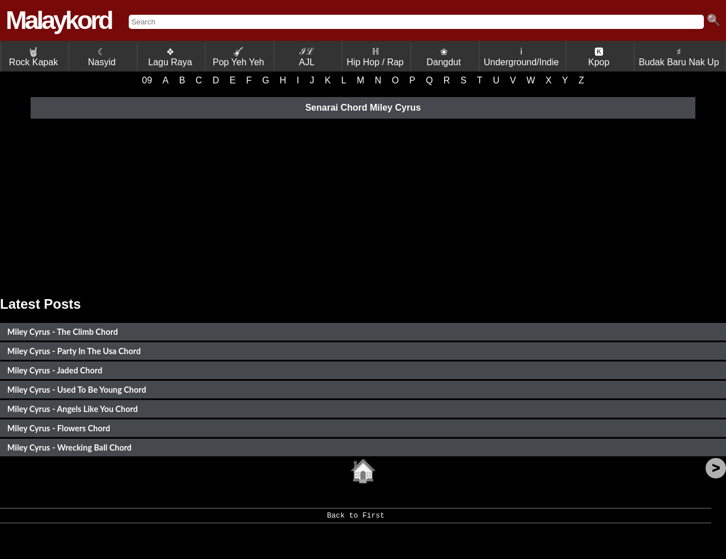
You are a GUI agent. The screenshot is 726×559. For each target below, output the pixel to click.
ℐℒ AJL (307, 57)
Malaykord (59, 20)
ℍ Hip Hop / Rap (375, 57)
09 (147, 80)
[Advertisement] (363, 205)
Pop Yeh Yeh (238, 57)
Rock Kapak (33, 57)
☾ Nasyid (102, 57)
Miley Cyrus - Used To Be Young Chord (76, 389)
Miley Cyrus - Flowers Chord (58, 428)
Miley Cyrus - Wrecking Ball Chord (69, 447)
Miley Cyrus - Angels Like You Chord (72, 409)
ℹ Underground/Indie (521, 57)
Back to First (355, 519)
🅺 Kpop (598, 57)
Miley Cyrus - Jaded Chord (55, 370)
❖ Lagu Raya (170, 57)
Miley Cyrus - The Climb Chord (62, 332)
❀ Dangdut (444, 57)
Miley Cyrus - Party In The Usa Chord (74, 351)
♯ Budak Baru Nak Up (679, 57)
